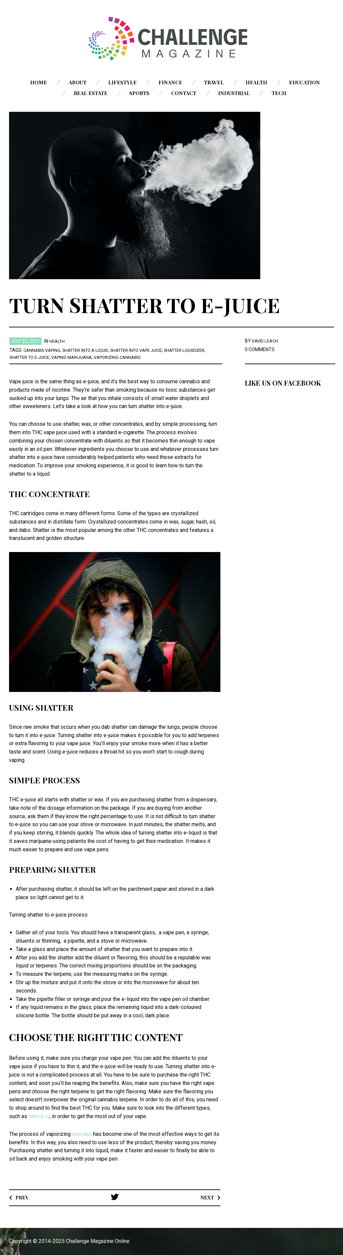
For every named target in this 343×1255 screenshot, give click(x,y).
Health (256, 82)
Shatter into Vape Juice (147, 350)
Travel (214, 82)
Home (38, 82)
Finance (170, 82)
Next (206, 1197)
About (77, 82)
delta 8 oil (40, 1116)
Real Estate (91, 93)
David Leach (266, 340)
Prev (23, 1197)
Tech (279, 93)
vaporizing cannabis (154, 357)
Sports (139, 93)
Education (304, 82)
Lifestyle (122, 82)
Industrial (234, 93)
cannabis (83, 1134)
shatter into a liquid (90, 350)
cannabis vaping (43, 350)
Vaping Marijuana (105, 357)
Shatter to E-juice (58, 357)
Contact (183, 93)
